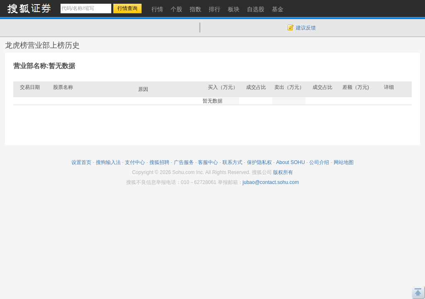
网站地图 (344, 162)
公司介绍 (319, 162)
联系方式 (232, 162)
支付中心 (135, 162)
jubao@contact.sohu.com (271, 182)
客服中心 (208, 162)
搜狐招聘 (159, 162)
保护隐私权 (259, 162)
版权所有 (283, 172)
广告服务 (184, 162)
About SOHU (290, 162)
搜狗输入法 (108, 162)
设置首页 (81, 162)
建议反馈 (306, 28)
